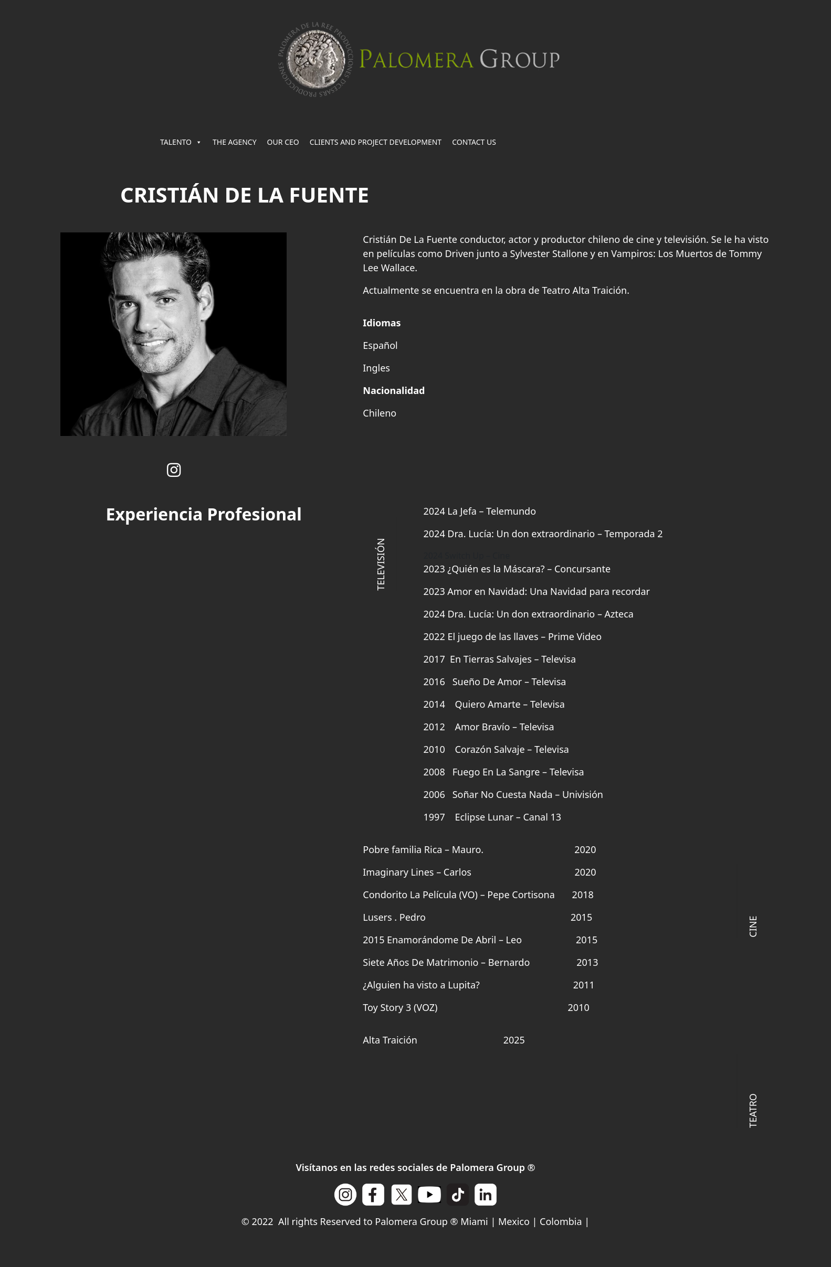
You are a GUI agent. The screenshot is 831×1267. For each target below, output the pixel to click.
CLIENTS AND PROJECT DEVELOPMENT (375, 142)
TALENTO (181, 142)
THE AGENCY (235, 142)
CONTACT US (474, 142)
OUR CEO (283, 142)
